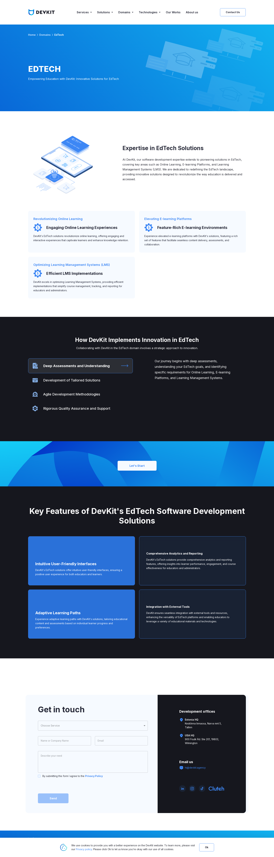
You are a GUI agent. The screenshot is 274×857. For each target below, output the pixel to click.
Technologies (150, 12)
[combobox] (93, 726)
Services (84, 12)
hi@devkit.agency (195, 767)
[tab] (80, 365)
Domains (126, 12)
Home (32, 34)
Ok (206, 847)
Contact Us (233, 12)
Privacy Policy (94, 776)
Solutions (105, 12)
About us (192, 12)
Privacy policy (84, 849)
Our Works (173, 12)
